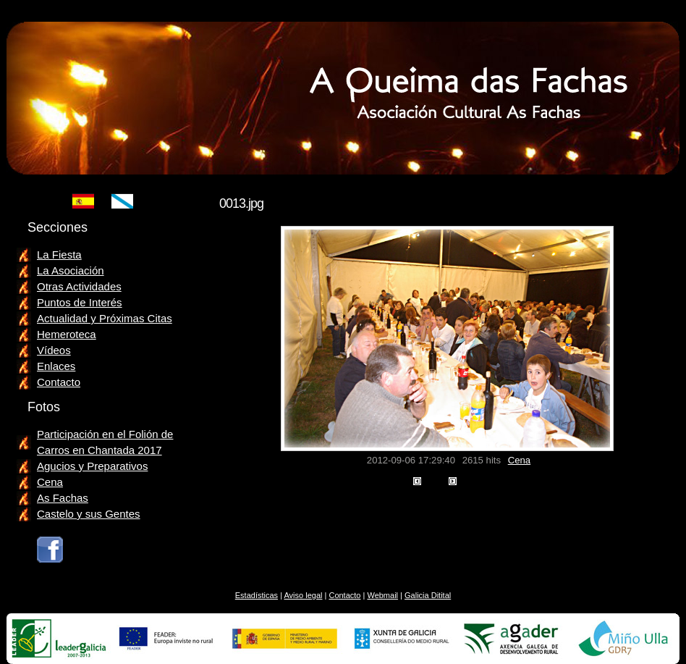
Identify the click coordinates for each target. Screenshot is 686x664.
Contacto (58, 382)
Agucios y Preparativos (92, 466)
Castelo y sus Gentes (88, 514)
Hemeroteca (66, 334)
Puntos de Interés (79, 302)
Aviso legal (303, 595)
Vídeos (54, 350)
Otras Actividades (79, 286)
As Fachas (62, 498)
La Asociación (70, 270)
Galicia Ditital (428, 595)
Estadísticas (256, 595)
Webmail (382, 595)
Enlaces (56, 366)
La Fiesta (59, 254)
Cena (519, 460)
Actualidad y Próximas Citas (104, 318)
